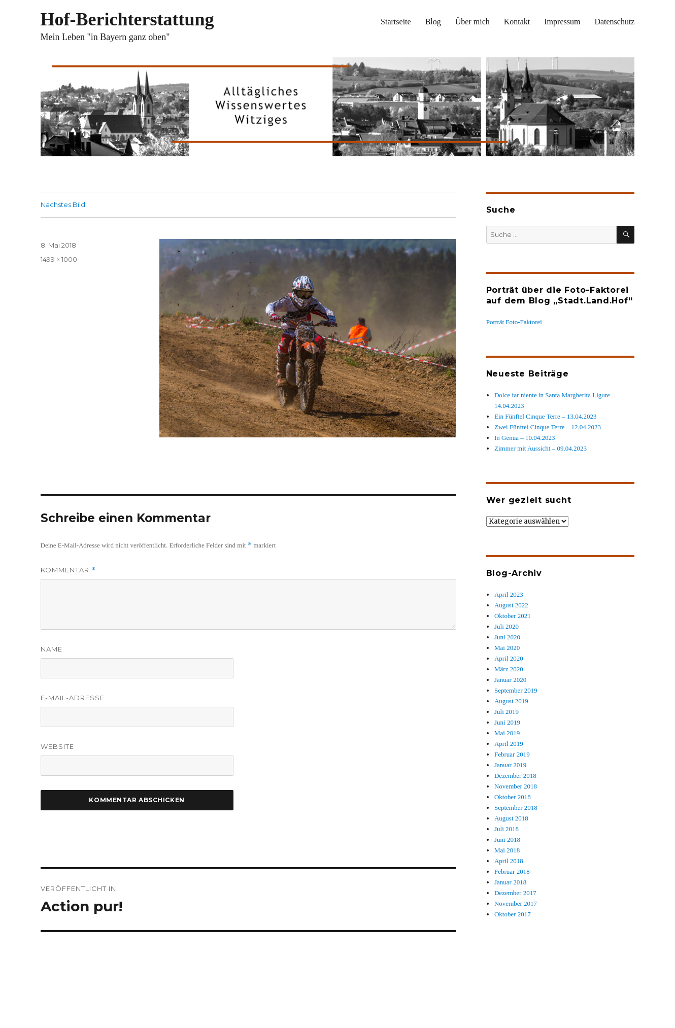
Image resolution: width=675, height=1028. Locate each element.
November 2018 (515, 786)
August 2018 (511, 818)
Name (51, 649)
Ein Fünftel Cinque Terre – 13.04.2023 (545, 416)
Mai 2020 (507, 648)
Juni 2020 (507, 637)
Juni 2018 (507, 839)
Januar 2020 (510, 679)
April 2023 (508, 594)
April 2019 (508, 743)
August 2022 (511, 605)
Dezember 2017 (515, 893)
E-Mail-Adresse (73, 698)
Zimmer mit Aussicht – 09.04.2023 (540, 448)
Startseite (396, 21)
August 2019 (511, 701)
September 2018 (515, 807)
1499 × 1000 (59, 259)
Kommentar (68, 570)
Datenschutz (614, 21)
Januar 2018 (510, 882)
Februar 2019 (512, 754)
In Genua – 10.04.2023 (524, 437)
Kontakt (517, 21)
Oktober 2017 (512, 914)
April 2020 (508, 658)
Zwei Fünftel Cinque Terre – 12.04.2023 (547, 427)
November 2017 (515, 903)
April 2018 (508, 861)
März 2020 (508, 669)
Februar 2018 (512, 871)
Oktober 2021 (512, 616)
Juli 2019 (506, 711)
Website (57, 746)
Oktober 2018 (512, 797)
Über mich (472, 21)
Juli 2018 (506, 829)
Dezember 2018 (515, 775)
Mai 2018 (507, 850)
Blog (433, 21)
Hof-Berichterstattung (127, 19)
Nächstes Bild (63, 204)
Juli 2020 (506, 626)
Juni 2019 (507, 722)
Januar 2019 (510, 765)
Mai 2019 (507, 733)
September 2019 (515, 690)
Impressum (562, 21)
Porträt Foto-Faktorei (514, 322)
